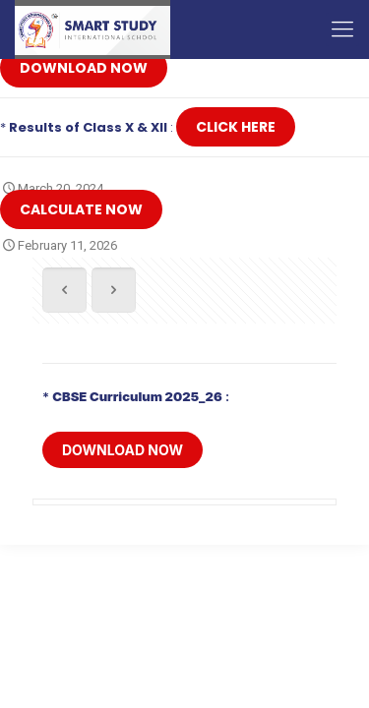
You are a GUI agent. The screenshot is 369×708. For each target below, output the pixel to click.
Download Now (84, 68)
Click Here (236, 127)
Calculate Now (81, 209)
